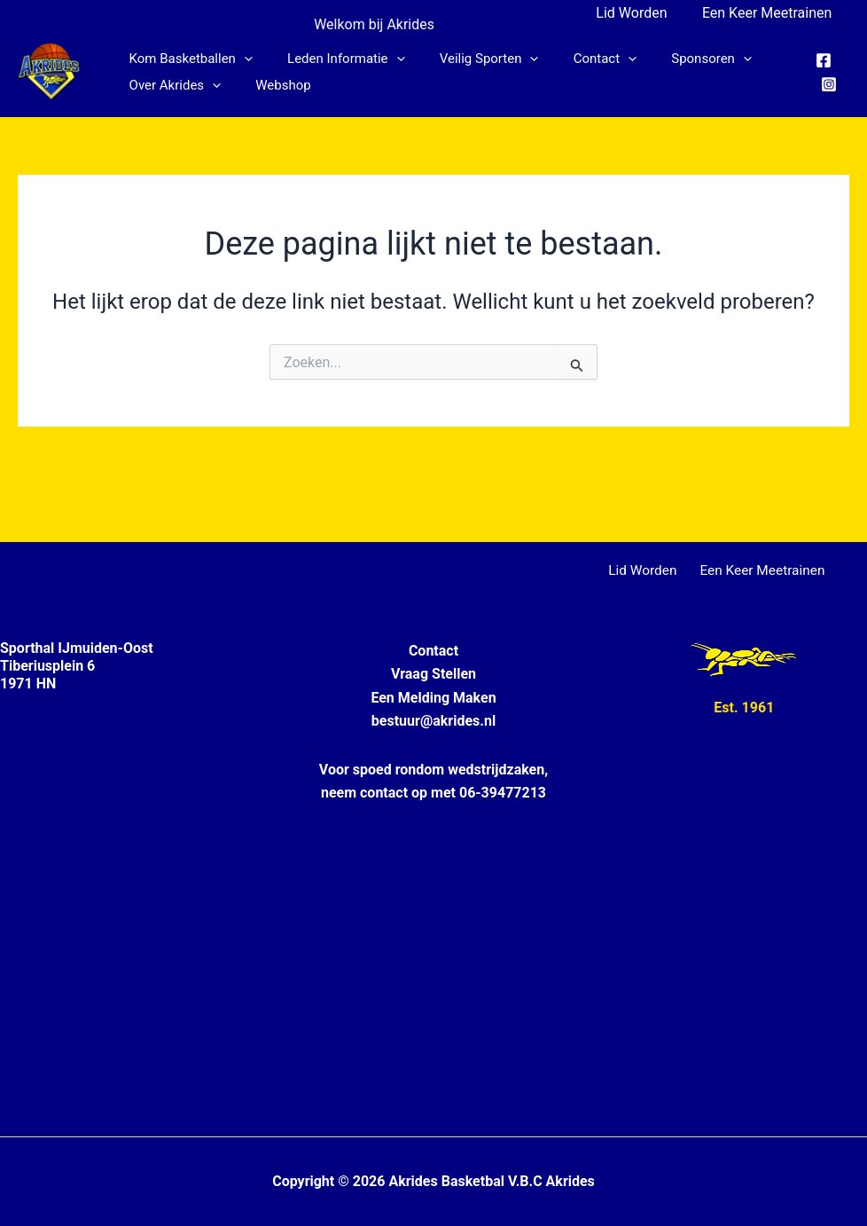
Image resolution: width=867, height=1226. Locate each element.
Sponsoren (675, 58)
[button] (239, 58)
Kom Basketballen (186, 58)
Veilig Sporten (469, 58)
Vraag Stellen (433, 673)
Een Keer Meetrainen (770, 12)
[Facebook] (822, 60)
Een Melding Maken (433, 697)
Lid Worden (640, 12)
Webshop (271, 85)
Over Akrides (171, 85)
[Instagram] (827, 84)
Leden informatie (334, 58)
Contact (576, 58)
